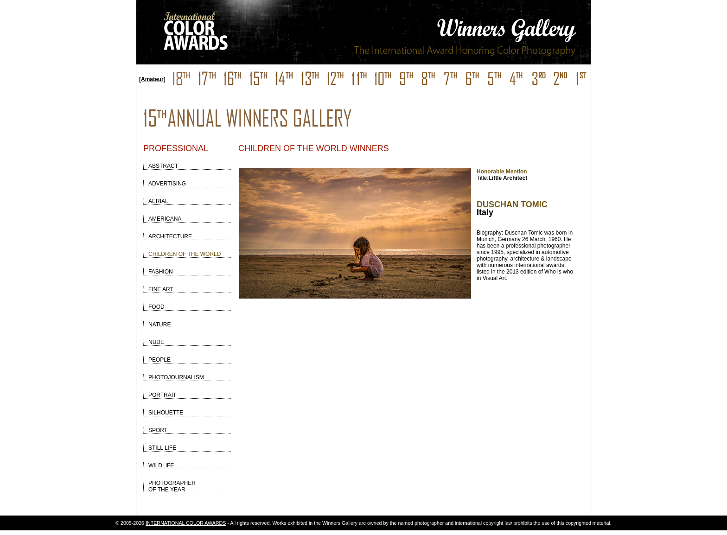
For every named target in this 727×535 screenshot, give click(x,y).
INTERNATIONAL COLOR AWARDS (186, 523)
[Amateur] (152, 79)
